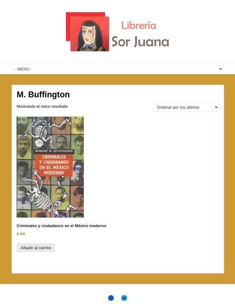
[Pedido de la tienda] (186, 107)
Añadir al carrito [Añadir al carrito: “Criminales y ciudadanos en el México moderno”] (36, 247)
